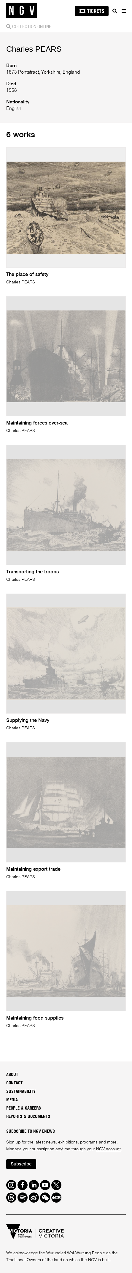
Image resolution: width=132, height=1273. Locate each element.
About (12, 1074)
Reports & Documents (28, 1116)
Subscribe (21, 1164)
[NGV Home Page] (21, 10)
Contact (14, 1083)
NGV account (108, 1149)
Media (12, 1100)
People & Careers (23, 1108)
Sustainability (21, 1091)
